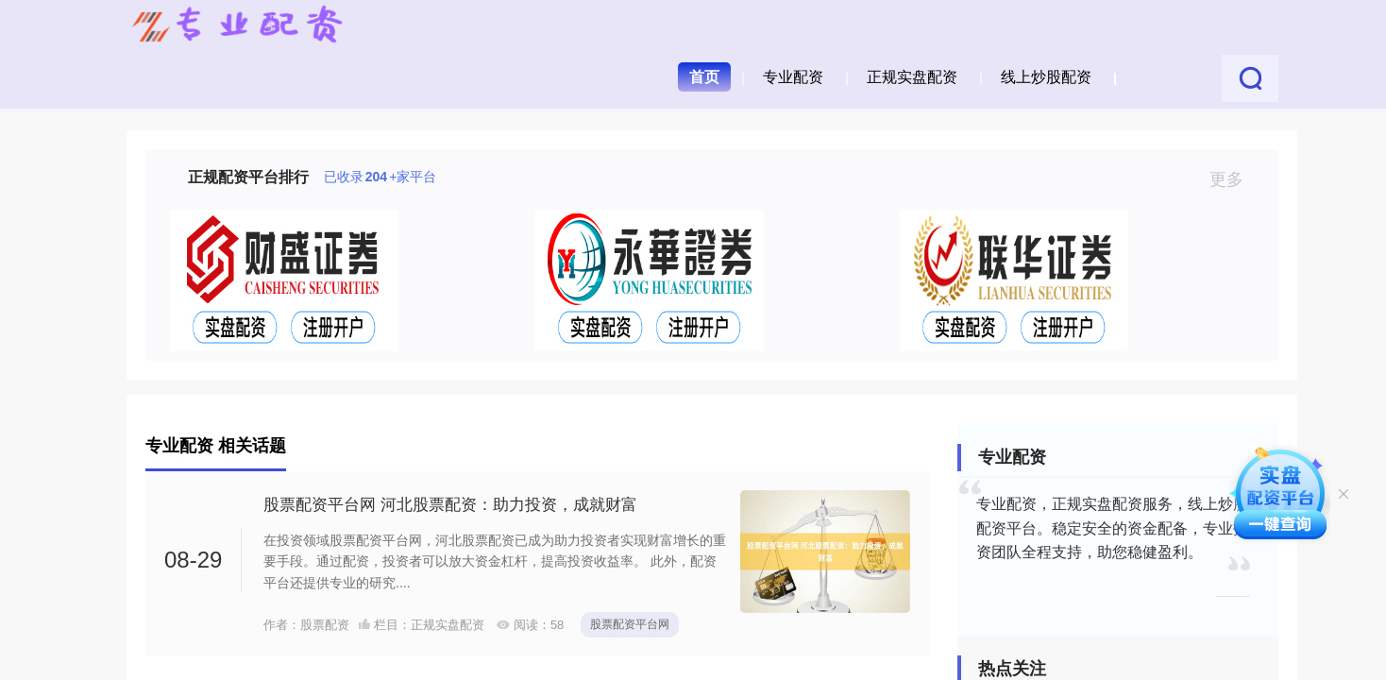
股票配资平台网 (629, 624)
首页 (704, 77)
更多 (1234, 179)
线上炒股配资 (1046, 77)
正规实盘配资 (912, 77)
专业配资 (793, 77)
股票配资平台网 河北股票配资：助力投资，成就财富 (450, 505)
